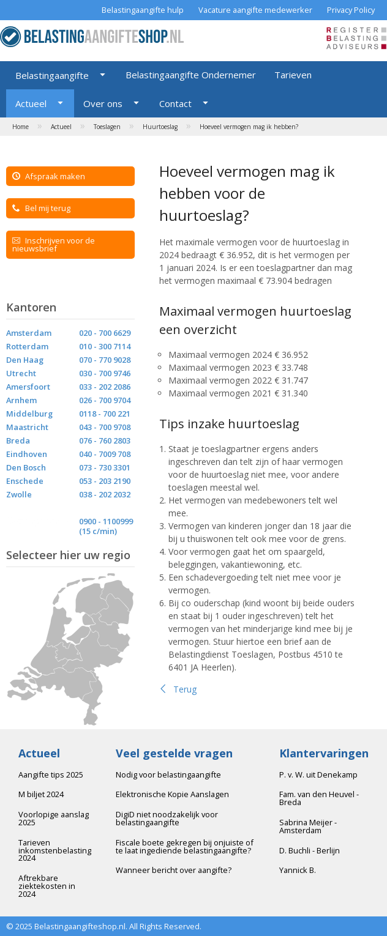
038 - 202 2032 (104, 494)
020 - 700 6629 (104, 332)
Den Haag (24, 359)
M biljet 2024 (41, 794)
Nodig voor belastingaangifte (168, 774)
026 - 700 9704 (104, 400)
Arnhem (21, 400)
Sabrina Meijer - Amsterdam (308, 826)
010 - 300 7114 (104, 346)
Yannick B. (297, 869)
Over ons (102, 103)
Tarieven (293, 75)
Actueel (31, 103)
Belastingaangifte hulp (143, 9)
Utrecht (21, 373)
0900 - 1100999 (106, 521)
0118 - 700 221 (104, 413)
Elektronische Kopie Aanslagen (172, 794)
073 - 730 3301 (104, 467)
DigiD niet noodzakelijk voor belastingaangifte (167, 818)
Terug (178, 689)
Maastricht (27, 427)
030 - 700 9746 (104, 373)
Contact (175, 103)
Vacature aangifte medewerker (255, 9)
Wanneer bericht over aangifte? (173, 869)
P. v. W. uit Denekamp (318, 774)
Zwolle (19, 494)
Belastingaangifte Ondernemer (191, 75)
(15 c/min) (98, 531)
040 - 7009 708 (104, 453)
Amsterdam (28, 332)
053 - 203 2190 (104, 480)
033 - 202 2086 (104, 386)
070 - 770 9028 (104, 359)
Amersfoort (28, 386)
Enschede (24, 480)
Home (20, 126)
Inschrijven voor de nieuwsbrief (53, 244)
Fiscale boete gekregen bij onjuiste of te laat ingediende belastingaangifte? (185, 846)
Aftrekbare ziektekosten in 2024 (46, 885)
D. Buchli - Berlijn (309, 850)
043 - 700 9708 (104, 427)
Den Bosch (26, 467)
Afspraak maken (48, 176)
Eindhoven (26, 453)
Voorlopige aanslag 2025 (53, 818)
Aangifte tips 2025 (50, 774)
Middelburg (29, 413)
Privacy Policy (351, 9)
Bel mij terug (41, 208)
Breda (18, 440)
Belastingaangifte (52, 75)
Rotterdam (27, 346)
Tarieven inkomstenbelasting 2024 (54, 850)
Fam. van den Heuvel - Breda (319, 798)
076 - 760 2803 (104, 440)
